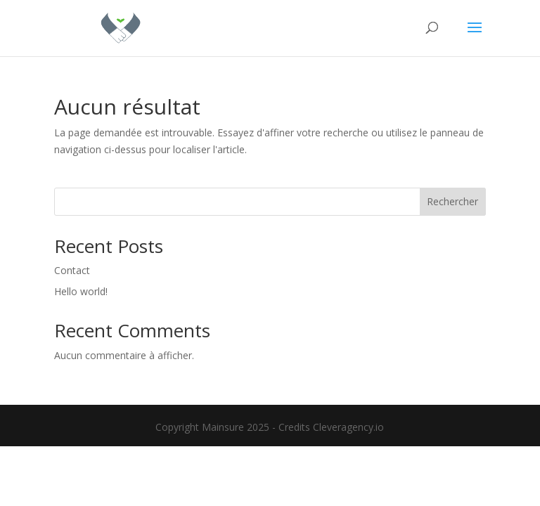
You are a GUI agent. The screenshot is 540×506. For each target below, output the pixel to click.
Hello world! (81, 291)
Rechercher (452, 201)
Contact (72, 270)
